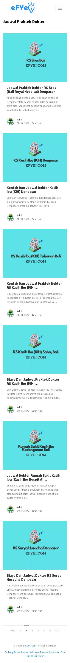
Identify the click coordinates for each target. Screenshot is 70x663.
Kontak (24, 652)
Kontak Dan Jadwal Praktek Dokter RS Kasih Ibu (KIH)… (34, 285)
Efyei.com (31, 645)
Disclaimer (54, 652)
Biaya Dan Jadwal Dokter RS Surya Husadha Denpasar (34, 577)
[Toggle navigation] (60, 8)
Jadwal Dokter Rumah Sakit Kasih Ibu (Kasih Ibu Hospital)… (33, 477)
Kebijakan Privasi (38, 652)
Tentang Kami (12, 652)
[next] (50, 630)
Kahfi (19, 119)
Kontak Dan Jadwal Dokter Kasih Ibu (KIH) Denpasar (32, 189)
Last (57, 630)
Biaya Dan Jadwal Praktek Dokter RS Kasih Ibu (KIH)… (33, 381)
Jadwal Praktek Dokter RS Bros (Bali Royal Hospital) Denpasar (31, 89)
